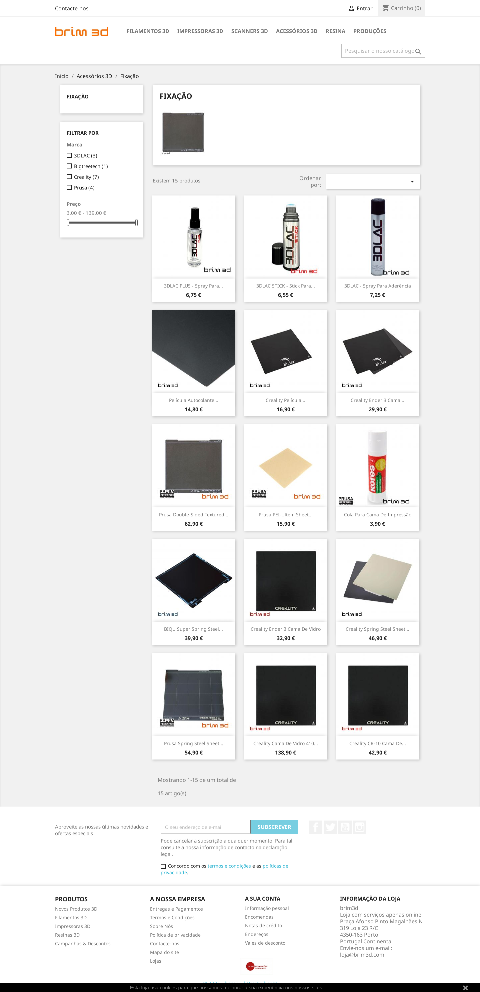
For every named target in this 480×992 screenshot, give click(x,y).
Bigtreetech (91, 166)
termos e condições (229, 866)
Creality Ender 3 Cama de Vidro (286, 629)
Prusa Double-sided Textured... (193, 514)
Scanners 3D (249, 31)
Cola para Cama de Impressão (377, 514)
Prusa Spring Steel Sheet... (193, 743)
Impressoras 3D (200, 31)
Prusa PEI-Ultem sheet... (286, 514)
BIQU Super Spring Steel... (193, 629)
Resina (335, 31)
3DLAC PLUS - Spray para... (193, 286)
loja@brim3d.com (362, 954)
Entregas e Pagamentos (176, 909)
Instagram (359, 827)
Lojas (155, 961)
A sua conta (262, 898)
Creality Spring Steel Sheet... (377, 629)
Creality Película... (285, 400)
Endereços (256, 934)
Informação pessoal (267, 908)
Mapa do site (164, 952)
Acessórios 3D (297, 31)
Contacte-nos (72, 8)
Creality (86, 176)
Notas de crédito (263, 925)
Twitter (330, 827)
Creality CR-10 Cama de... (377, 743)
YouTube (345, 827)
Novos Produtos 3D (76, 909)
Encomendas (259, 917)
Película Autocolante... (193, 400)
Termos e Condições (172, 917)
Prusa (84, 187)
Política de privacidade (175, 935)
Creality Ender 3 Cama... (377, 400)
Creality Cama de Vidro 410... (285, 743)
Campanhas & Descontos (83, 943)
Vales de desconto (265, 943)
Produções (369, 31)
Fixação (78, 96)
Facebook (315, 827)
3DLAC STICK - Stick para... (285, 286)
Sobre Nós (161, 926)
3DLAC (85, 155)
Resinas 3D (67, 935)
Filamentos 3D (148, 31)
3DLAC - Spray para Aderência (377, 286)
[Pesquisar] (383, 51)
